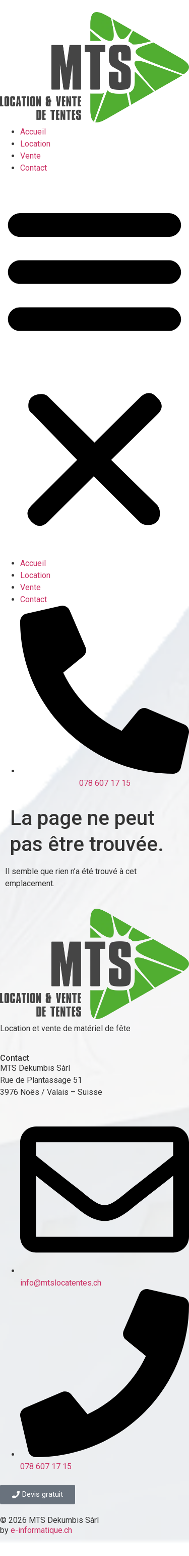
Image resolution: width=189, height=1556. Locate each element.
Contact (33, 168)
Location (35, 144)
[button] (94, 365)
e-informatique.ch (41, 1530)
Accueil (33, 131)
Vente (30, 156)
